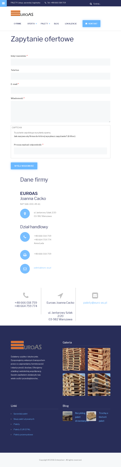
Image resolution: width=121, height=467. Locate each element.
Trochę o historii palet (103, 417)
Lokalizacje (71, 24)
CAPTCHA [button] (17, 127)
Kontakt (93, 24)
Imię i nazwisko (18, 56)
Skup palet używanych (24, 419)
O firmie (17, 24)
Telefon (15, 70)
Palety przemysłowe (23, 434)
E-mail (14, 84)
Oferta (31, 24)
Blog (56, 24)
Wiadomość (17, 98)
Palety (44, 24)
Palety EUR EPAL (22, 429)
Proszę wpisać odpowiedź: (28, 145)
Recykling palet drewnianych (81, 417)
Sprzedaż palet (21, 414)
